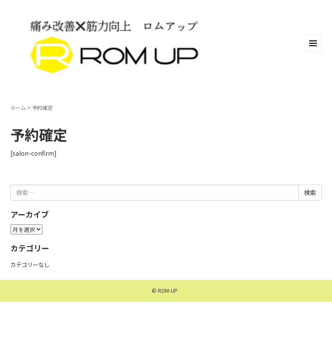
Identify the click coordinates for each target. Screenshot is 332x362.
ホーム (18, 107)
